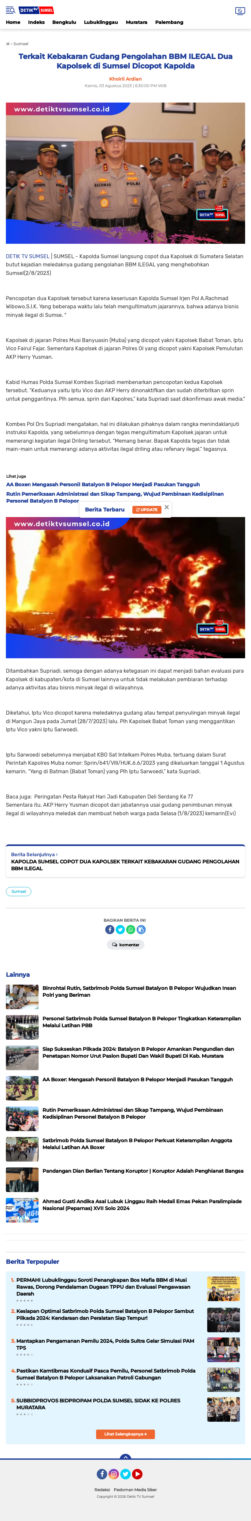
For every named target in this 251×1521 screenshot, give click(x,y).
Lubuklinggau (101, 22)
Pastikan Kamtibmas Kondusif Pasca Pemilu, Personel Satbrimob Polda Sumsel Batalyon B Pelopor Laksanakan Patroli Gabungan (105, 1374)
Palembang (169, 22)
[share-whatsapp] (130, 929)
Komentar (125, 944)
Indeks (36, 22)
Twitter (128, 1477)
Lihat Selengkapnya (125, 1434)
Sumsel (18, 891)
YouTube (142, 1477)
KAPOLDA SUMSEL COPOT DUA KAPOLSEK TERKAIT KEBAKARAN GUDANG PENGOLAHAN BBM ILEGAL (125, 865)
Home (13, 22)
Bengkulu (64, 22)
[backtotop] (125, 1460)
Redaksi (102, 1489)
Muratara (136, 22)
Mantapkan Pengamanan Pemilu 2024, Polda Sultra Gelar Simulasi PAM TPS (105, 1344)
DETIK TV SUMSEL (28, 256)
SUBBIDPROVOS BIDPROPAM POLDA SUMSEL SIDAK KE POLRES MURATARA (98, 1404)
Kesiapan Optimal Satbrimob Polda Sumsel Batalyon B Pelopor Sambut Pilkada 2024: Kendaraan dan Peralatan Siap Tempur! (105, 1314)
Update (147, 509)
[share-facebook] (109, 929)
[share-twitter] (120, 929)
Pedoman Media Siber (135, 1489)
